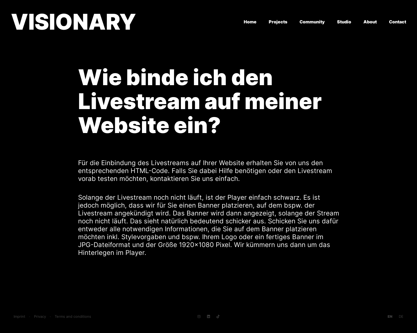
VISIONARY (73, 21)
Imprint (19, 316)
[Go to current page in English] (390, 316)
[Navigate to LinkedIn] (208, 316)
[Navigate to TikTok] (218, 316)
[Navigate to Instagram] (199, 316)
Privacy (40, 316)
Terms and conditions (73, 316)
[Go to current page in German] (401, 316)
